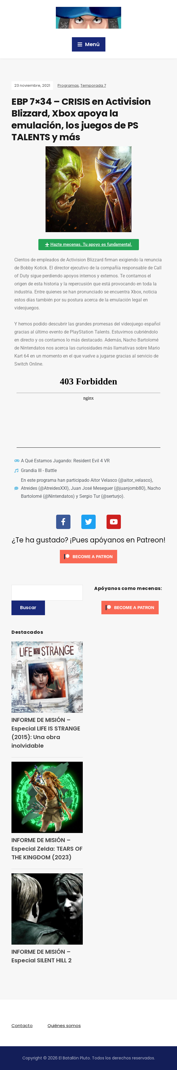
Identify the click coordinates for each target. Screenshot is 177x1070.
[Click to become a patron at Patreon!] (88, 556)
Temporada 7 (93, 85)
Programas (68, 85)
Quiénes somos (64, 1025)
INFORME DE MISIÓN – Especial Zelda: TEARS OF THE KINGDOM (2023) (46, 848)
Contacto (22, 1025)
